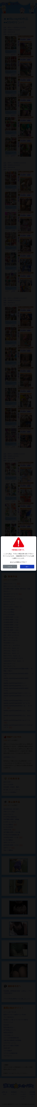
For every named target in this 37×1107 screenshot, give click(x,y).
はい (27, 566)
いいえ (10, 566)
